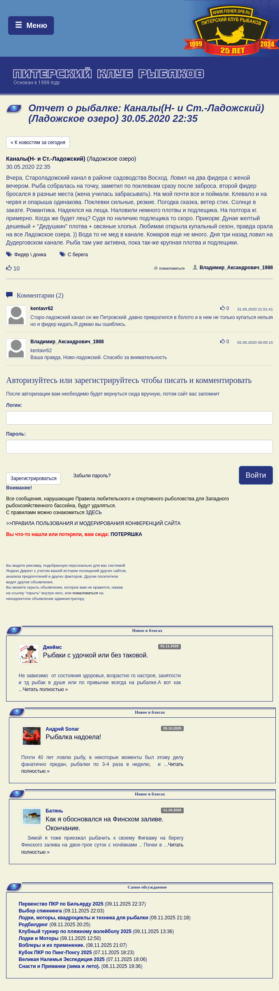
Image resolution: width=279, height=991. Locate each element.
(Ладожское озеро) (71, 158)
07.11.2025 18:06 (126, 959)
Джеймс (52, 647)
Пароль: (16, 434)
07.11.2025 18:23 (114, 952)
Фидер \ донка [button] (30, 254)
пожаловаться (169, 268)
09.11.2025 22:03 (84, 911)
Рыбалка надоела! (73, 737)
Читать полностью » (45, 689)
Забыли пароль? (92, 475)
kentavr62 (41, 308)
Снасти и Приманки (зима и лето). (59, 966)
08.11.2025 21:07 (106, 945)
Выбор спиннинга (40, 911)
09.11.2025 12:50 (80, 938)
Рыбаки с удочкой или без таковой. (95, 655)
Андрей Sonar (62, 729)
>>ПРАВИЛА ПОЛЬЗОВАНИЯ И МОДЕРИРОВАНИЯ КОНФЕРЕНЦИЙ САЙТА (93, 523)
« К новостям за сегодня (38, 142)
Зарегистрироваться (33, 478)
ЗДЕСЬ (94, 512)
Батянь (54, 811)
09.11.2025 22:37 (125, 904)
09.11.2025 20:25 (70, 924)
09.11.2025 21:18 (170, 918)
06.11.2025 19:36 (122, 966)
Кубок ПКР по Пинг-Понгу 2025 (55, 952)
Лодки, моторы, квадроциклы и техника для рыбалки (83, 918)
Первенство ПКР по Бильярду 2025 (61, 904)
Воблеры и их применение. (51, 945)
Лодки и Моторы (38, 938)
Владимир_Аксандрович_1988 (233, 267)
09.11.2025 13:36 (153, 931)
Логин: (14, 405)
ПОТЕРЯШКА (126, 534)
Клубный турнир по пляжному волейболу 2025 (75, 931)
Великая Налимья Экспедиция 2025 (62, 959)
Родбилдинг (33, 924)
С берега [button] (78, 254)
